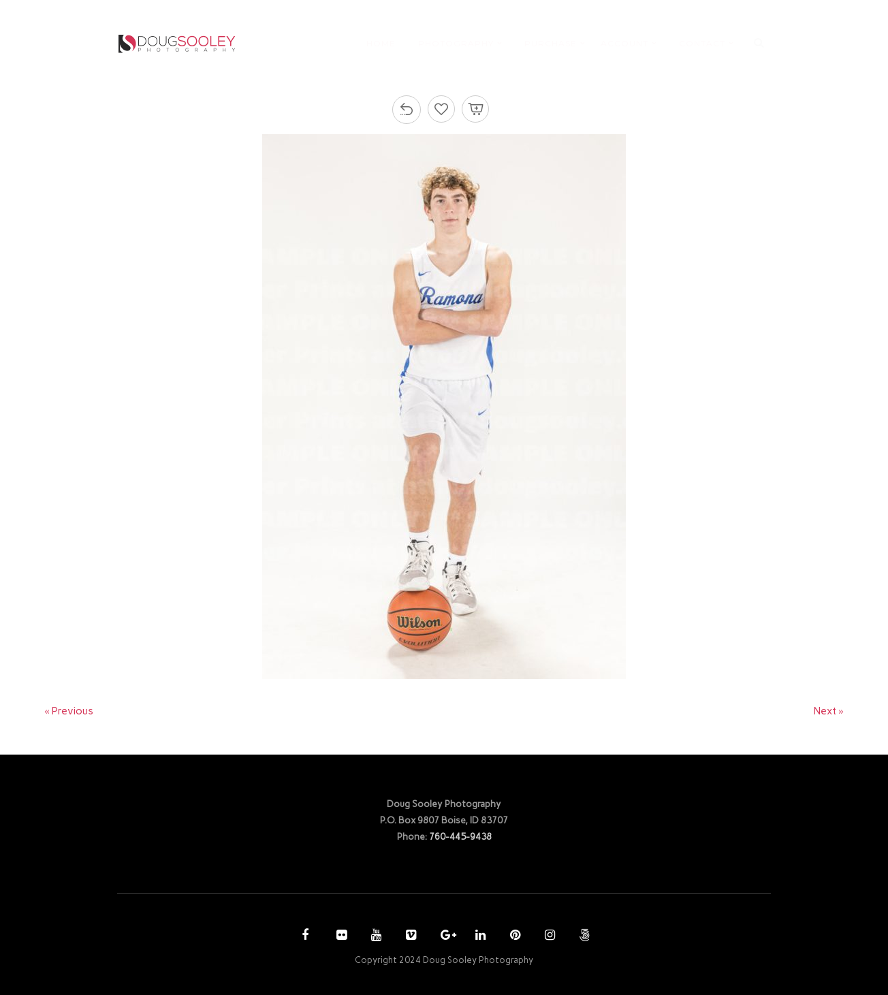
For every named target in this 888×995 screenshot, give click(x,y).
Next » (829, 711)
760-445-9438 (460, 836)
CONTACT (702, 43)
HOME (381, 43)
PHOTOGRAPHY (456, 43)
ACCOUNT (624, 43)
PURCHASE (550, 43)
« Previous (68, 711)
